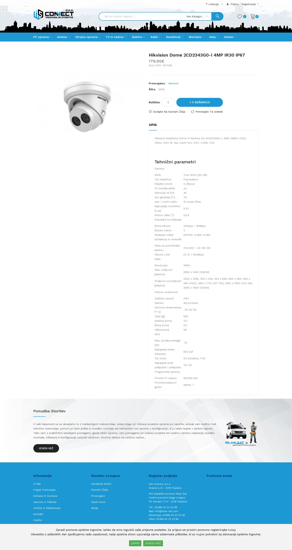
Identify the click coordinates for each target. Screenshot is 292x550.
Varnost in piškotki (44, 502)
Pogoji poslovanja (44, 489)
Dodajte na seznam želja (169, 111)
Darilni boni (98, 502)
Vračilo (37, 520)
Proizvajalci (98, 495)
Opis (153, 125)
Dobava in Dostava (45, 495)
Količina (154, 102)
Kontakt (38, 514)
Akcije (94, 507)
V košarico (201, 102)
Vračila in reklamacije (47, 507)
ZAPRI (135, 543)
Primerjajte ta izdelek (209, 111)
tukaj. (232, 530)
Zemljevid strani (101, 483)
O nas (37, 483)
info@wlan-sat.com (166, 511)
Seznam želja (99, 489)
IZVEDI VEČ (153, 543)
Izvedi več (46, 448)
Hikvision (173, 83)
